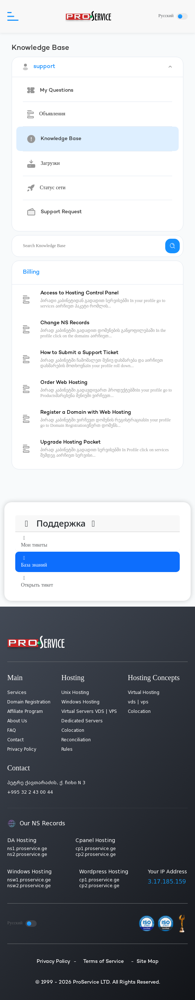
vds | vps (138, 702)
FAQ (11, 730)
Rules (67, 749)
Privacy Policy (21, 749)
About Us (17, 720)
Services (17, 692)
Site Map (148, 961)
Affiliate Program (25, 711)
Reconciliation (76, 739)
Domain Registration (28, 702)
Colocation (72, 730)
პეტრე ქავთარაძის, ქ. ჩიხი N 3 (46, 782)
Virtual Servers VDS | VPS (89, 711)
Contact (15, 739)
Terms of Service (103, 961)
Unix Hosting (75, 692)
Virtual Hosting (143, 692)
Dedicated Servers (82, 720)
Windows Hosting (80, 702)
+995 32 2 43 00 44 (30, 792)
